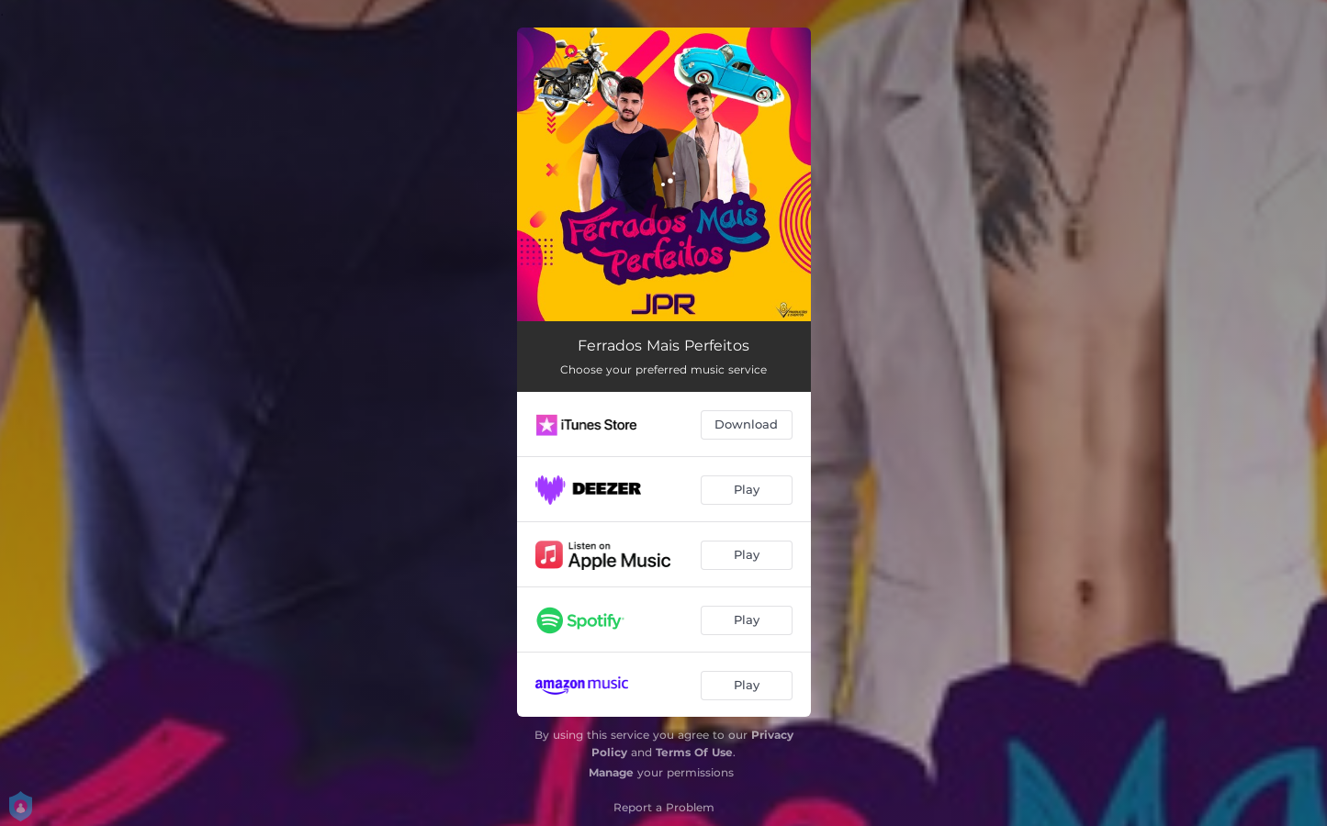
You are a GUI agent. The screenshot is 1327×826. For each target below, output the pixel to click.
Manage (611, 772)
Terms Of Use (694, 752)
